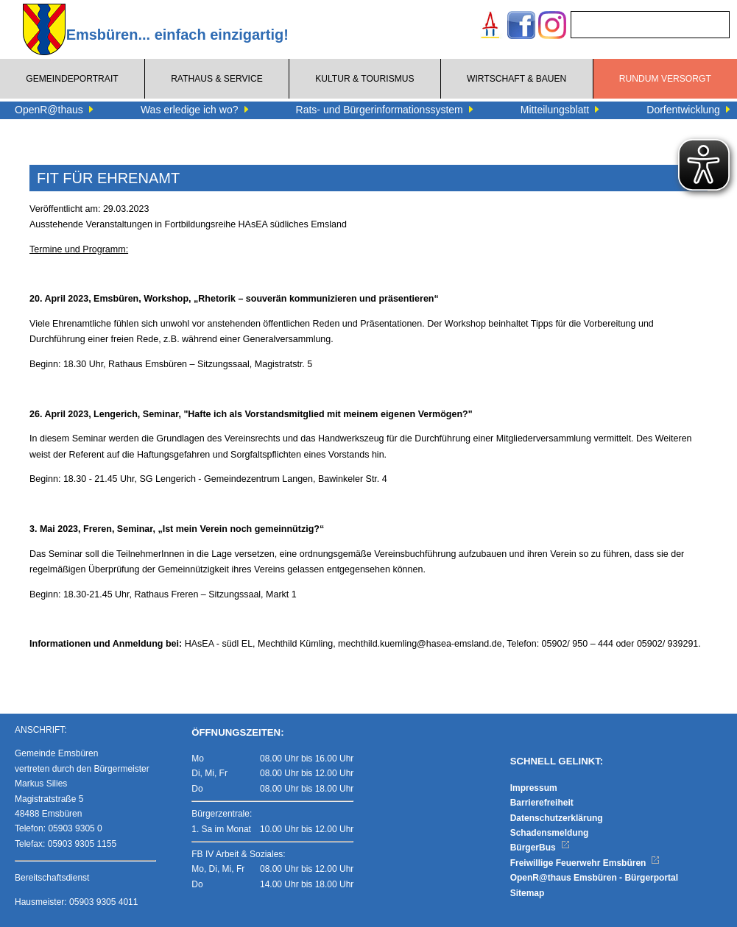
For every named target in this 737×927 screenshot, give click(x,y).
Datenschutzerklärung (556, 818)
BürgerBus (540, 847)
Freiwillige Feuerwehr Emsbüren (585, 863)
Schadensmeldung (549, 833)
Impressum (533, 788)
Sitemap (527, 893)
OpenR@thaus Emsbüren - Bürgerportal (594, 878)
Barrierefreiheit (542, 803)
